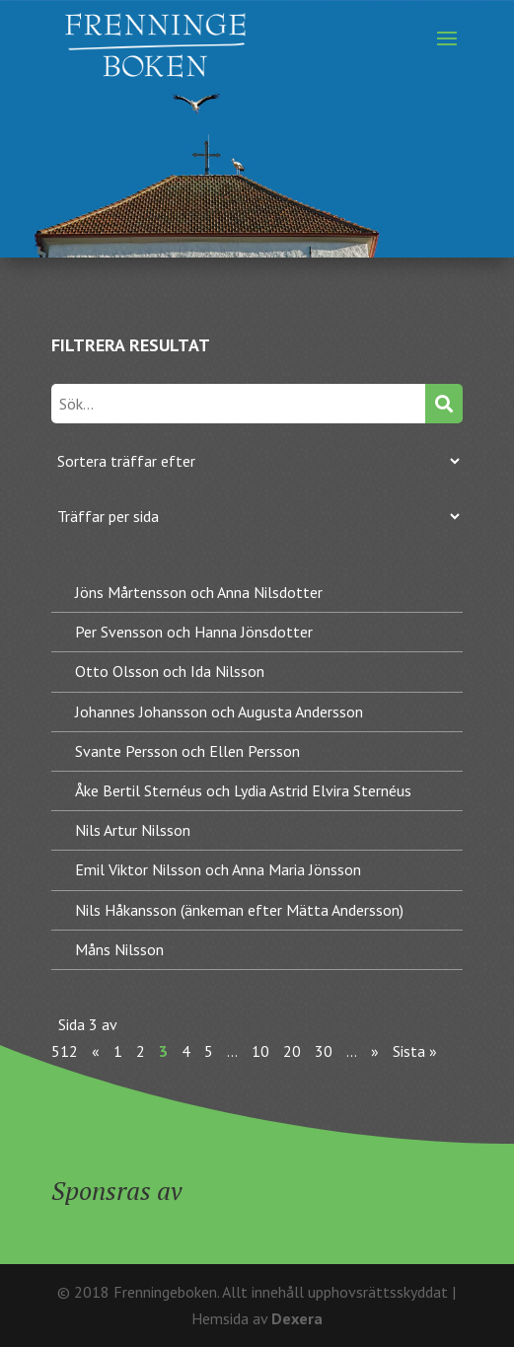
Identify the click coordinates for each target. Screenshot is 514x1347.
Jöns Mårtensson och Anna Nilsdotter (199, 592)
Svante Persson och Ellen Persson (187, 751)
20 (292, 1051)
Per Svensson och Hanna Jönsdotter (194, 631)
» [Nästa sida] (375, 1051)
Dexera (297, 1318)
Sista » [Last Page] (415, 1051)
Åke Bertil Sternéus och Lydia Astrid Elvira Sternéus (243, 790)
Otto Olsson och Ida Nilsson (169, 671)
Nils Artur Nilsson (132, 830)
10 (260, 1051)
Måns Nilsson (119, 949)
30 (323, 1051)
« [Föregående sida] (96, 1051)
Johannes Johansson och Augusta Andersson (219, 711)
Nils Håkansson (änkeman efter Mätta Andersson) (239, 910)
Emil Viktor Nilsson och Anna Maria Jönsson (218, 869)
